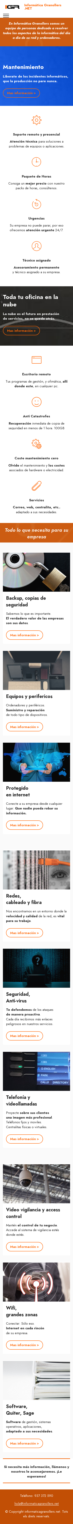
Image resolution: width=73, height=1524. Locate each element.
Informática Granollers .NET (42, 7)
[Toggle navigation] (6, 16)
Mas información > (21, 92)
